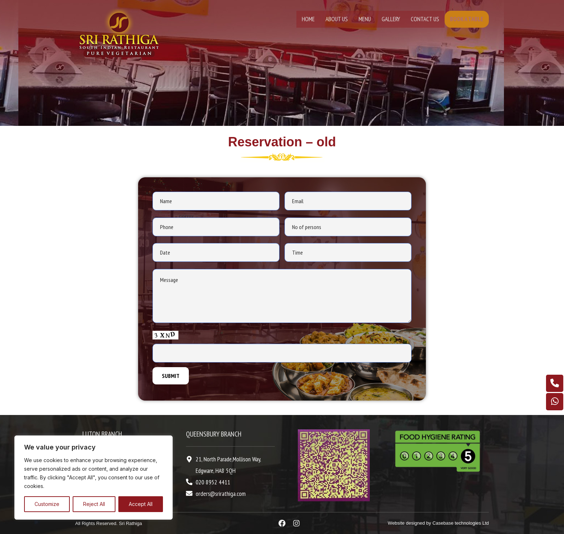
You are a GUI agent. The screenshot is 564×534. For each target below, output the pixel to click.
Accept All (141, 504)
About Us (337, 19)
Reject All (94, 504)
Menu (365, 19)
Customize (47, 504)
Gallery (391, 19)
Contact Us (425, 19)
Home (308, 19)
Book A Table (466, 19)
